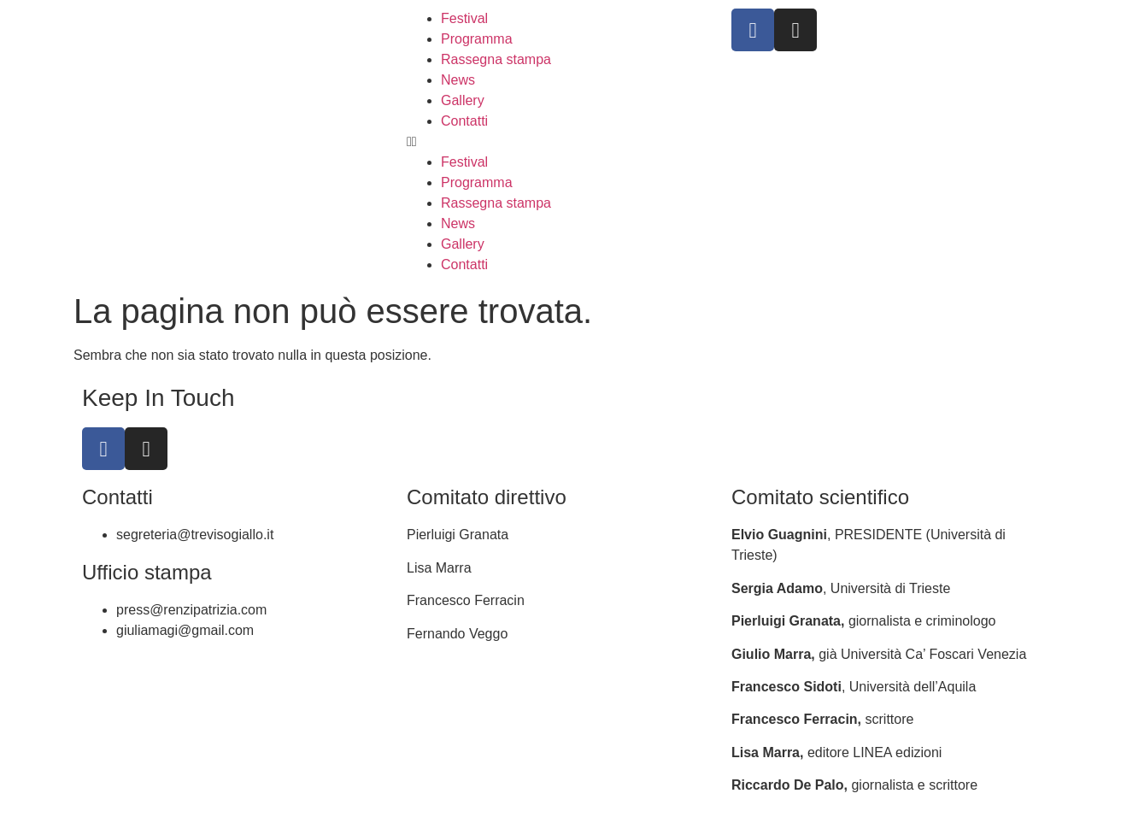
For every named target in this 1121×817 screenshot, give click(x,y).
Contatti (464, 121)
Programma (477, 39)
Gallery (462, 100)
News (458, 80)
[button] (560, 142)
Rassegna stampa (496, 59)
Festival (464, 18)
